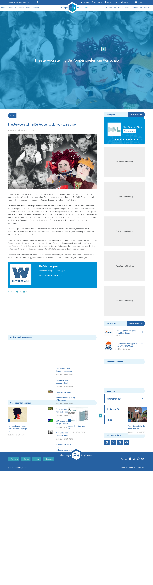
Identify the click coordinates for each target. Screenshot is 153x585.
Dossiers (139, 2)
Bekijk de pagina (129, 131)
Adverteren (126, 2)
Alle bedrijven (136, 114)
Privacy (36, 484)
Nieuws (10, 7)
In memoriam (137, 7)
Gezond (127, 7)
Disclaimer (48, 484)
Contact (25, 484)
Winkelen (112, 7)
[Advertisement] (52, 315)
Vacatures (97, 2)
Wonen (120, 7)
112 (16, 7)
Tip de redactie (111, 2)
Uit (106, 7)
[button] (112, 139)
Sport (28, 7)
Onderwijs (35, 7)
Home (3, 7)
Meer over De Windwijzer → (51, 275)
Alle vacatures (135, 323)
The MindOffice (139, 492)
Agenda (85, 2)
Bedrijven (147, 7)
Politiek (21, 7)
